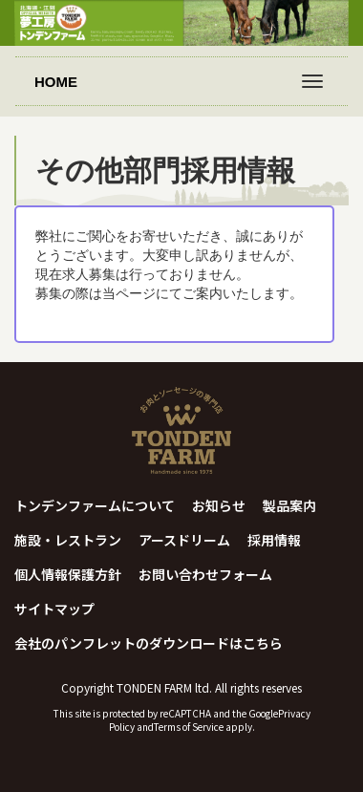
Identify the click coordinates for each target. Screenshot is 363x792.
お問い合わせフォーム (205, 574)
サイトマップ (54, 608)
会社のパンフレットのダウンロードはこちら (148, 643)
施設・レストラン (67, 539)
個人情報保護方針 (67, 574)
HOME (55, 82)
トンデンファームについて (94, 505)
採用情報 (274, 539)
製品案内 (289, 505)
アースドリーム (184, 539)
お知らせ (219, 505)
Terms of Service (189, 726)
